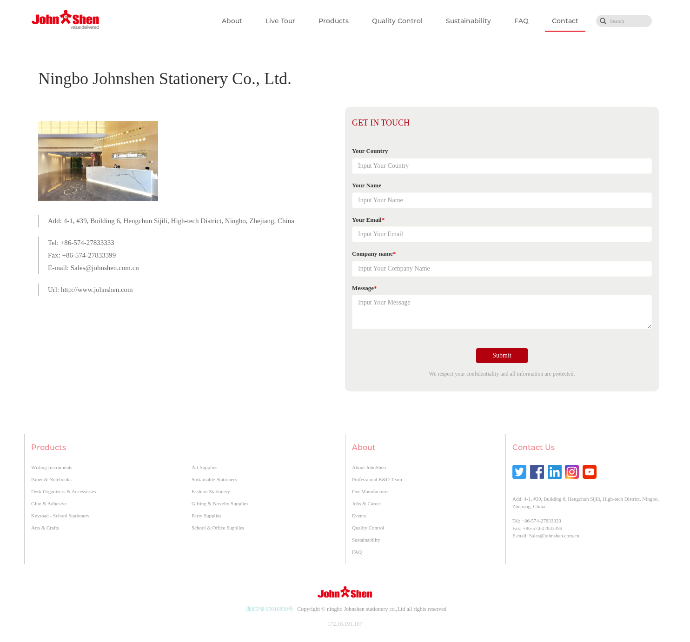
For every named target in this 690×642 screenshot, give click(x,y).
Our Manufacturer (370, 491)
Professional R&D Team (377, 479)
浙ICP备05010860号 (270, 609)
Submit (501, 355)
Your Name (366, 185)
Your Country (370, 150)
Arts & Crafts (45, 527)
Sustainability (468, 21)
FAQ (521, 21)
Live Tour (280, 21)
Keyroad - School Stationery (60, 515)
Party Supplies (206, 515)
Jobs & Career (366, 503)
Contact (565, 21)
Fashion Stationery (211, 491)
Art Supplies (204, 467)
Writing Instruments (51, 467)
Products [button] (333, 21)
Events (359, 515)
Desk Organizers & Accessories (63, 491)
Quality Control (397, 21)
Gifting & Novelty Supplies (220, 503)
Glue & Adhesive (48, 503)
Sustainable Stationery (215, 479)
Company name (374, 253)
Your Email (368, 219)
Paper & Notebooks (51, 479)
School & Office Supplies (218, 527)
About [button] (232, 21)
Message (364, 288)
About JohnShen (369, 467)
